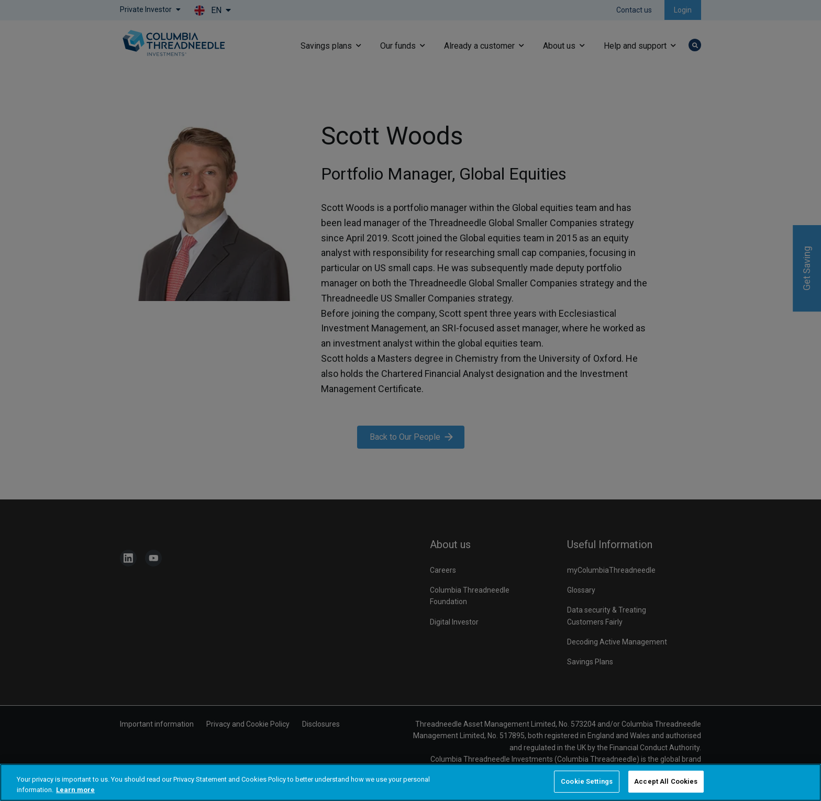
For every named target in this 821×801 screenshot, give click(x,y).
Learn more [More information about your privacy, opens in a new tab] (75, 790)
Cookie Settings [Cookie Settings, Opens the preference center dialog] (587, 781)
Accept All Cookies (665, 781)
